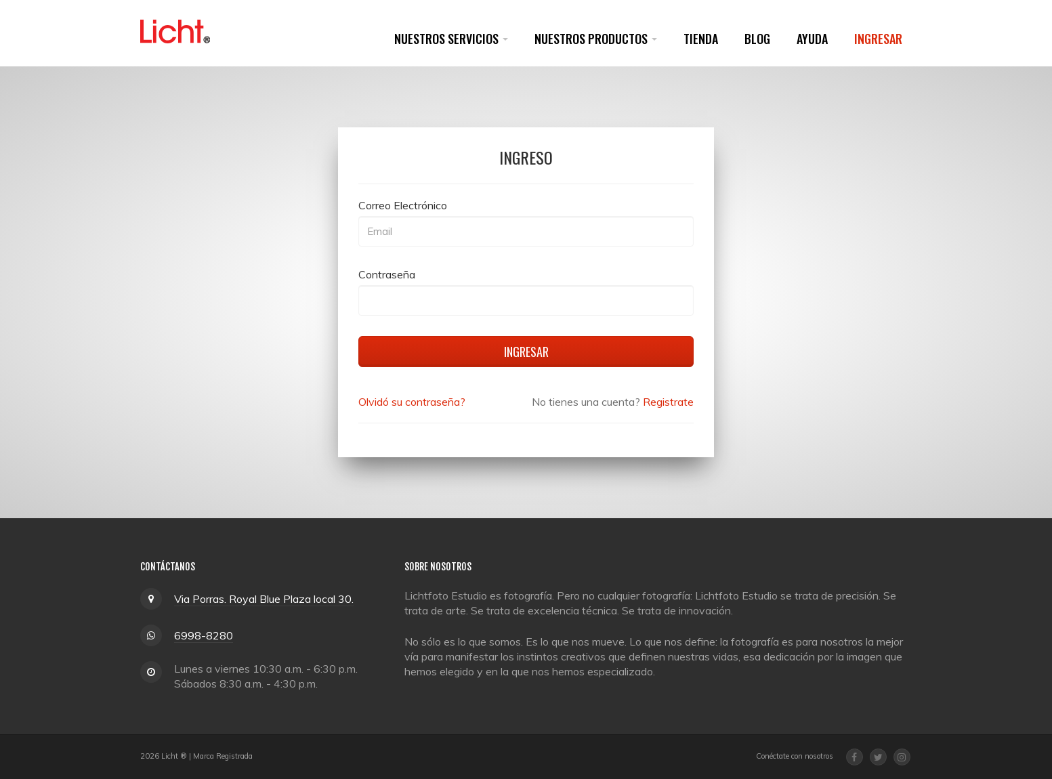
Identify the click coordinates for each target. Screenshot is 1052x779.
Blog (757, 38)
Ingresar (878, 38)
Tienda (700, 38)
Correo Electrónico (402, 205)
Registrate (668, 401)
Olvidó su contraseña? (411, 401)
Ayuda (812, 38)
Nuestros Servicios (451, 38)
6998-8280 (203, 635)
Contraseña (386, 274)
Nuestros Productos (595, 38)
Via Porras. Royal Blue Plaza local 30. (264, 599)
